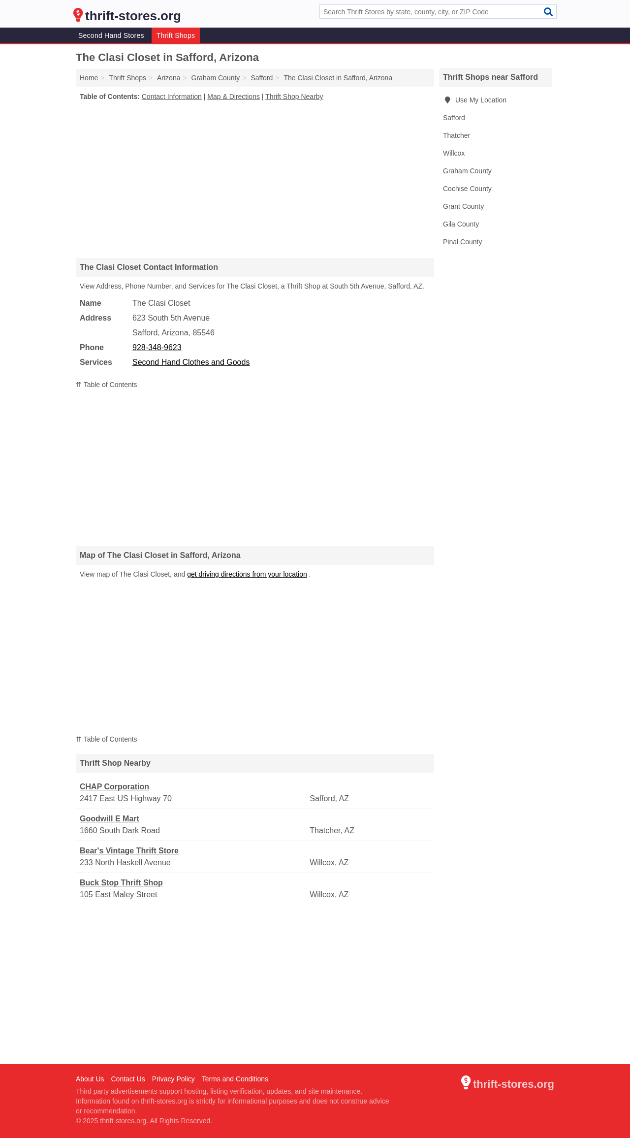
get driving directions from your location (247, 574)
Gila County (461, 224)
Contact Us (128, 1079)
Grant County (463, 206)
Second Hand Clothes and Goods (191, 362)
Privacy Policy (173, 1079)
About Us (90, 1079)
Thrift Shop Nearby (294, 96)
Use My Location (474, 100)
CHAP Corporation (114, 786)
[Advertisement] (255, 179)
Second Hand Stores (111, 35)
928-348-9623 (157, 347)
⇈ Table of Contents (106, 385)
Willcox (454, 153)
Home (89, 78)
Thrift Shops (176, 35)
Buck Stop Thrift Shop (121, 882)
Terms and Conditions (235, 1079)
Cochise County (467, 189)
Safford (454, 118)
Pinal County (462, 242)
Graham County (467, 171)
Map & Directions (233, 96)
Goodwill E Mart (109, 818)
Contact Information (172, 96)
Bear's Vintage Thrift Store (129, 850)
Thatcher (456, 135)
